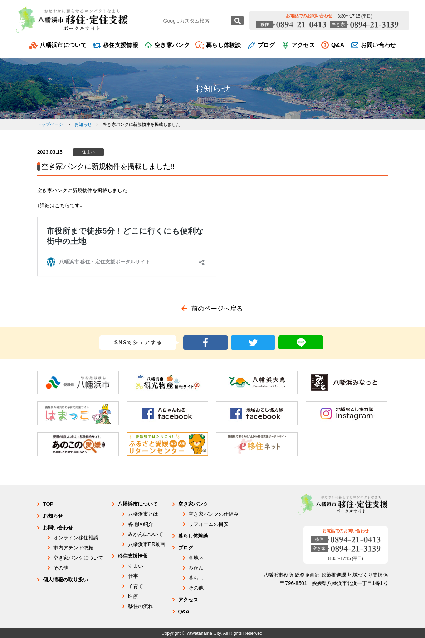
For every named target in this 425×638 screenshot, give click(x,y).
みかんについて (145, 534)
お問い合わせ (378, 45)
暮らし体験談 (223, 45)
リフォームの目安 (209, 524)
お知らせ (212, 88)
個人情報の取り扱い (65, 579)
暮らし (196, 578)
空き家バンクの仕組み (214, 514)
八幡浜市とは (143, 514)
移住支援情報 (120, 45)
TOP (48, 504)
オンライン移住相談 (75, 538)
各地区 (196, 558)
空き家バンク (172, 45)
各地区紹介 (140, 524)
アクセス (303, 45)
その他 (60, 568)
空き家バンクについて (78, 558)
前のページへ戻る (217, 308)
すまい (135, 566)
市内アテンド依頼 (73, 548)
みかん (196, 568)
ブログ (266, 45)
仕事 (133, 576)
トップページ (50, 124)
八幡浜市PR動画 (146, 544)
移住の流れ (140, 606)
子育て (135, 586)
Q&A (338, 45)
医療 (133, 596)
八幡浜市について (63, 45)
